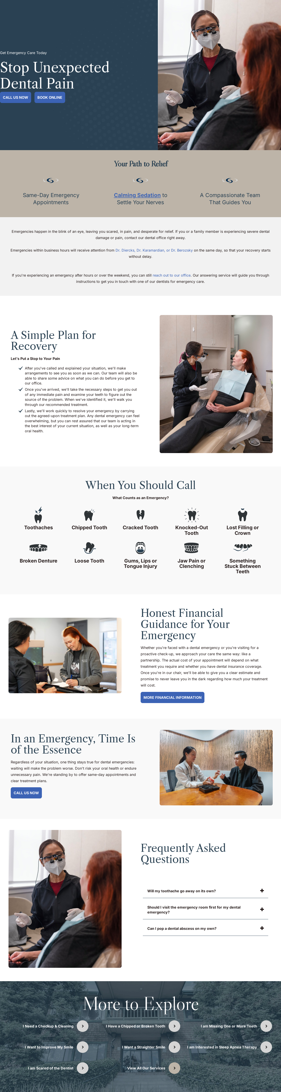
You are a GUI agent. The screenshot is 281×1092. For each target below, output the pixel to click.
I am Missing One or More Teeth (229, 1026)
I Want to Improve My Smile (49, 1047)
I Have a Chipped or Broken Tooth (135, 1026)
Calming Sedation (137, 195)
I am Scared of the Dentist (50, 1068)
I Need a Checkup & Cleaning (48, 1026)
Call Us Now (15, 97)
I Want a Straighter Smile (143, 1047)
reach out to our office (172, 275)
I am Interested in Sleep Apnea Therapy (222, 1047)
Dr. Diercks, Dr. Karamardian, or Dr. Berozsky (155, 250)
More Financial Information (173, 697)
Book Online (49, 97)
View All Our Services (146, 1068)
